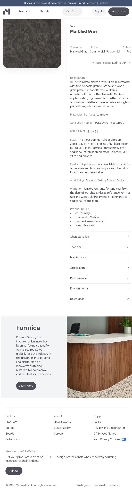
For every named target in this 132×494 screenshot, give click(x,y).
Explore (103, 3)
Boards (9, 433)
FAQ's (97, 422)
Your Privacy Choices (110, 439)
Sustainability (62, 428)
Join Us (14, 471)
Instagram (83, 485)
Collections (12, 439)
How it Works (62, 422)
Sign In (99, 11)
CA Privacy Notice (105, 433)
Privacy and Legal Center (109, 428)
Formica (74, 26)
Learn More (26, 385)
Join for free (119, 11)
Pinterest (99, 485)
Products (24, 11)
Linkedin (114, 485)
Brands (44, 11)
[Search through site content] (75, 12)
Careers (59, 433)
